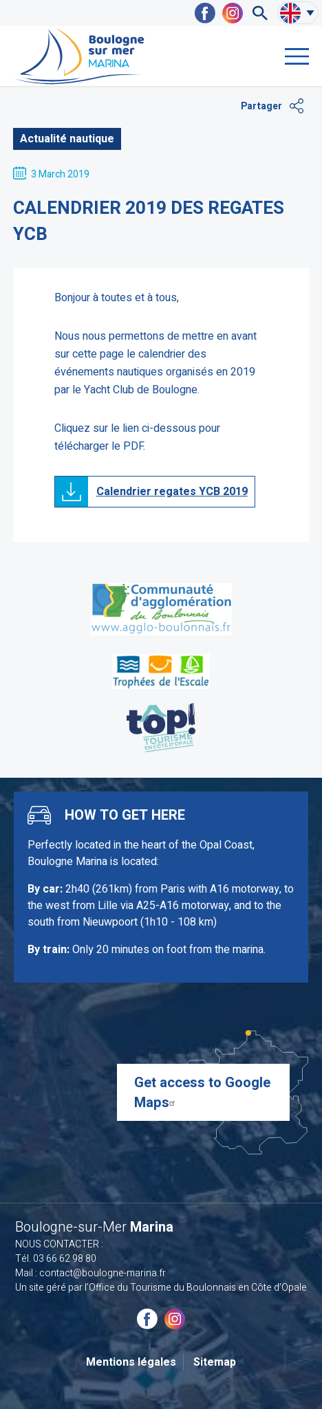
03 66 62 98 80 (64, 1259)
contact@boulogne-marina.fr (102, 1273)
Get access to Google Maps (202, 1093)
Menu (297, 56)
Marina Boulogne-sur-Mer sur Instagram (232, 13)
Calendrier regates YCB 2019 (172, 491)
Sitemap (214, 1362)
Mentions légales (131, 1362)
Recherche (260, 13)
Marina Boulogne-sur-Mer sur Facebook (205, 13)
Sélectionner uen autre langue (310, 13)
